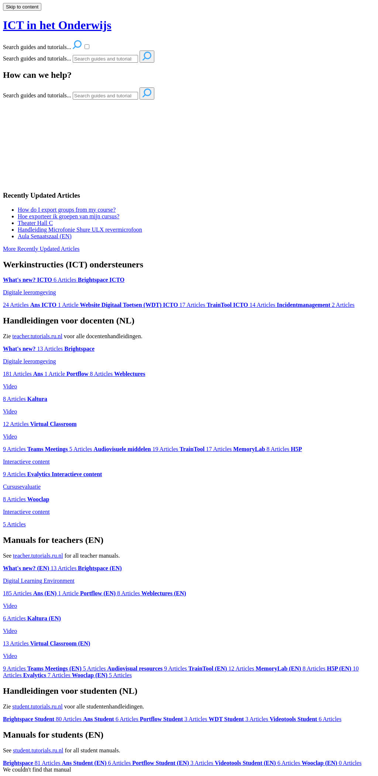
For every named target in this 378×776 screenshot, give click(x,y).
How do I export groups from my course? (67, 210)
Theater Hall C (35, 223)
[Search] (105, 59)
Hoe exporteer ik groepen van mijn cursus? (68, 216)
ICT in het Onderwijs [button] (57, 25)
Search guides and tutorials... (37, 58)
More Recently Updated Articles (41, 249)
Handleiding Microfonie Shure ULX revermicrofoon (80, 229)
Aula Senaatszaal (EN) (45, 236)
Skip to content (22, 7)
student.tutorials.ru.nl (37, 706)
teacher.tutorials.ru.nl (37, 336)
